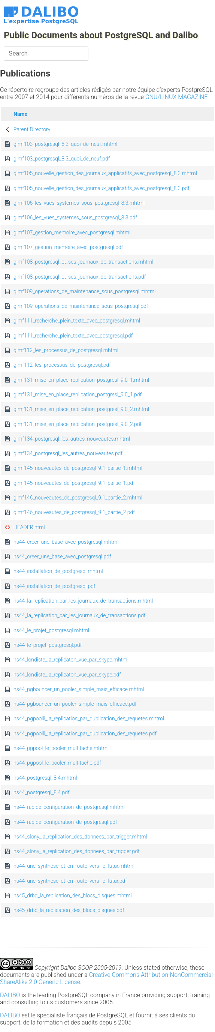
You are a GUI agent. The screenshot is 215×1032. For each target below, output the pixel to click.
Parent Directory (32, 129)
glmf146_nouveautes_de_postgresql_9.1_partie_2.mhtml (77, 498)
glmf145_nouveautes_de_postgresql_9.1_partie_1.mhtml (77, 468)
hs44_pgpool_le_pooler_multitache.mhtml (61, 748)
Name (20, 114)
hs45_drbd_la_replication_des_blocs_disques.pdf (68, 910)
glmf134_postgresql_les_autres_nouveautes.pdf (67, 453)
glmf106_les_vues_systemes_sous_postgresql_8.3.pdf (75, 217)
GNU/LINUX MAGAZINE (176, 96)
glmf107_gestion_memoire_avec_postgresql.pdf (68, 247)
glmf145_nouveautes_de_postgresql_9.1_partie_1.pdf (74, 483)
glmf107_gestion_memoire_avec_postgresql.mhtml (71, 233)
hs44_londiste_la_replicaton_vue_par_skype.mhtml (70, 660)
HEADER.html (29, 527)
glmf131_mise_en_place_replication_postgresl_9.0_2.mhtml (81, 409)
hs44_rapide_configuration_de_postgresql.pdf (65, 822)
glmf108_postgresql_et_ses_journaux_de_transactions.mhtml (83, 262)
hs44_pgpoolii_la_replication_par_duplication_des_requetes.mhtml (88, 719)
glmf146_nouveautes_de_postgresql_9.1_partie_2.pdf (74, 512)
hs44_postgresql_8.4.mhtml (45, 778)
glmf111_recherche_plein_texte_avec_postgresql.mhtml (76, 321)
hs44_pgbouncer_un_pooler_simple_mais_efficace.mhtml (78, 689)
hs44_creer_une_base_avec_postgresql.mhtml (66, 542)
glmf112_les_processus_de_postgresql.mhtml (65, 350)
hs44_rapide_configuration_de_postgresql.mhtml (69, 807)
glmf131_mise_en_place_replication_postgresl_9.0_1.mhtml (81, 380)
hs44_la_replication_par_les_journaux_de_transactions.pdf (79, 615)
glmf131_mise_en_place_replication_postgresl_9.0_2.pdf (77, 424)
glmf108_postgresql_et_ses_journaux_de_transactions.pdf (79, 277)
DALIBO (10, 995)
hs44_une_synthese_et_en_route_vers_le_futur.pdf (70, 881)
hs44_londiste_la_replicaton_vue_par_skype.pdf (67, 675)
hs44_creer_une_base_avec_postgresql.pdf (62, 557)
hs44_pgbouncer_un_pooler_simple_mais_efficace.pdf (75, 704)
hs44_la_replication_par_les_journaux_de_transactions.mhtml (83, 601)
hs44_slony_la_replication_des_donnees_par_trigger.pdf (76, 851)
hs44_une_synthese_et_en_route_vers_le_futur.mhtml (73, 866)
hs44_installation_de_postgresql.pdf (54, 586)
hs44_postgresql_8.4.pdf (41, 792)
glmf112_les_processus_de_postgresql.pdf (62, 365)
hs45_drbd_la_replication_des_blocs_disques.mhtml (72, 895)
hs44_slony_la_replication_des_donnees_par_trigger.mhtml (80, 837)
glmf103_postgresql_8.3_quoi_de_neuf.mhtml (65, 144)
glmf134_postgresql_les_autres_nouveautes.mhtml (71, 439)
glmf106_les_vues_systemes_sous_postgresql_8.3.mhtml (79, 203)
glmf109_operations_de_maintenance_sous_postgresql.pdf (80, 306)
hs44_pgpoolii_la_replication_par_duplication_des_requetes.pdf (85, 733)
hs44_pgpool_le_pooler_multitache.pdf (57, 763)
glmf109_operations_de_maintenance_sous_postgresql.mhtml (84, 291)
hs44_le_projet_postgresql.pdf (47, 645)
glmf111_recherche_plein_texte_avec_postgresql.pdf (73, 336)
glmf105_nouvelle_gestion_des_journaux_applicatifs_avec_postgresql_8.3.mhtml (105, 173)
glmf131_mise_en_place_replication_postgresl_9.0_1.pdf (77, 395)
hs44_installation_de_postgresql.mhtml (58, 571)
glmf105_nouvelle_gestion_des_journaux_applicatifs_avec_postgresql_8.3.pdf (101, 188)
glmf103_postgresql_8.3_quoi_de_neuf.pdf (61, 159)
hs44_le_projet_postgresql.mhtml (51, 630)
